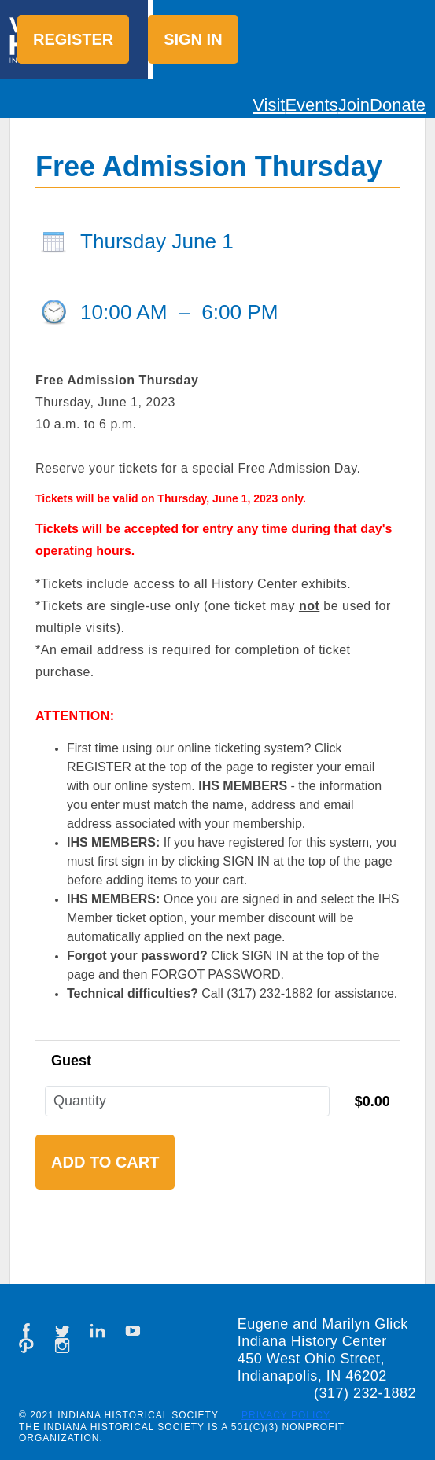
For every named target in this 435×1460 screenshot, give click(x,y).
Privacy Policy (285, 1415)
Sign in (193, 39)
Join (354, 105)
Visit (269, 105)
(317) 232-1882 (365, 1393)
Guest (71, 1060)
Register (73, 39)
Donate (398, 105)
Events (311, 105)
